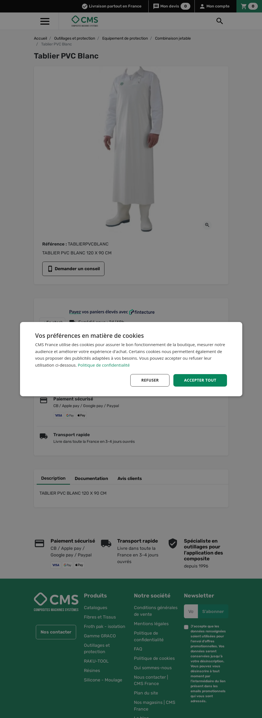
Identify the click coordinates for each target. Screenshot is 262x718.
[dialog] (131, 359)
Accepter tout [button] (200, 380)
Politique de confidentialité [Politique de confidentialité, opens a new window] (104, 365)
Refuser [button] (150, 380)
